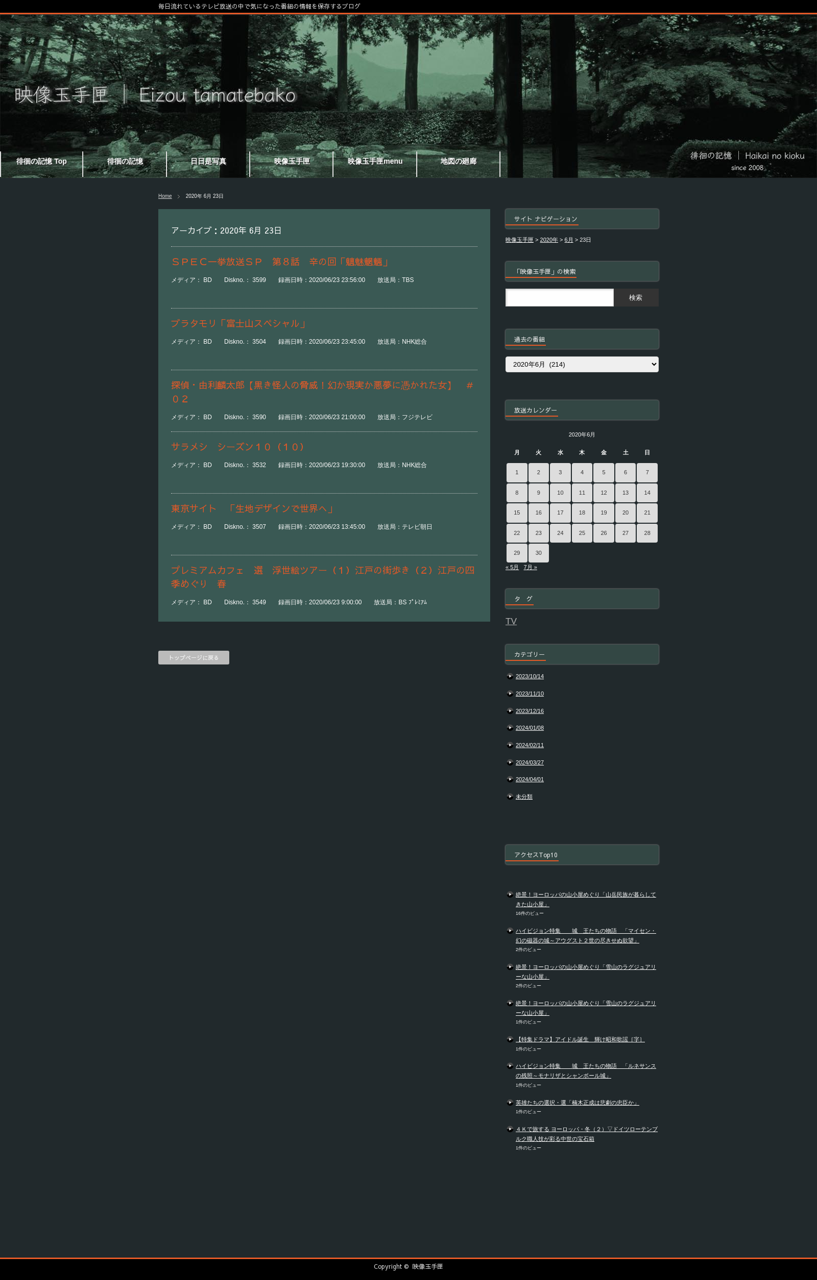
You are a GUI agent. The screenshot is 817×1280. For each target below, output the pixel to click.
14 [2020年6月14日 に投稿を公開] (647, 493)
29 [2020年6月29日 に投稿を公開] (517, 553)
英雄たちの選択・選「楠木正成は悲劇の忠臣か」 (577, 1102)
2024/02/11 (530, 745)
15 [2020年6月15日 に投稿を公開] (517, 512)
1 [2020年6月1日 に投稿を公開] (516, 472)
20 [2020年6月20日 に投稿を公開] (625, 512)
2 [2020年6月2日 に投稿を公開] (538, 472)
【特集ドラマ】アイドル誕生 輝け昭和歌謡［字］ (580, 1039)
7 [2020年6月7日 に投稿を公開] (647, 472)
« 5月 (512, 567)
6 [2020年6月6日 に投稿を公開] (625, 472)
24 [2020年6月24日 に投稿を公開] (560, 533)
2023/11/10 (530, 693)
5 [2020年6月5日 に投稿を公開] (603, 472)
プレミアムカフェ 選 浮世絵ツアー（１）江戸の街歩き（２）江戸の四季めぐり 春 (322, 577)
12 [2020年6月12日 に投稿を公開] (603, 493)
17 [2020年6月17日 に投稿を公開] (560, 512)
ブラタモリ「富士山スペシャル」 (240, 323)
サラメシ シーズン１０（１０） (240, 446)
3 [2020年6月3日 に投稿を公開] (560, 472)
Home (165, 196)
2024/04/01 (530, 779)
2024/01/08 (530, 728)
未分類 (524, 796)
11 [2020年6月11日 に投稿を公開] (582, 493)
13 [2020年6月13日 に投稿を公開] (625, 493)
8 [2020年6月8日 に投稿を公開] (516, 493)
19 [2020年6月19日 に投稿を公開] (603, 512)
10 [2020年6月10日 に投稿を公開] (560, 493)
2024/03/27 (530, 762)
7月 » (530, 567)
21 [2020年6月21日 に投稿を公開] (647, 512)
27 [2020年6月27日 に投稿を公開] (625, 533)
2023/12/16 (530, 711)
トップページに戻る (194, 657)
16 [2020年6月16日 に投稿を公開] (539, 512)
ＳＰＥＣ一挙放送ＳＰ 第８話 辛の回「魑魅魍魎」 (281, 261)
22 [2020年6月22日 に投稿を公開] (517, 533)
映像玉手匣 (428, 1266)
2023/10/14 (530, 676)
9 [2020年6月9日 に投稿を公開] (538, 493)
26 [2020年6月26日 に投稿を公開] (603, 533)
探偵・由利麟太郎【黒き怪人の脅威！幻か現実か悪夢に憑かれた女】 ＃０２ (322, 391)
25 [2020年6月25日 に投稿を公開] (582, 533)
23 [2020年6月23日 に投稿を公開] (539, 533)
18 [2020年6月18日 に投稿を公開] (582, 512)
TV (511, 621)
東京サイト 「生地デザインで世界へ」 (254, 508)
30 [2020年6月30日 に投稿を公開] (539, 553)
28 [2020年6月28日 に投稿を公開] (647, 533)
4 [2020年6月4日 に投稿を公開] (582, 472)
